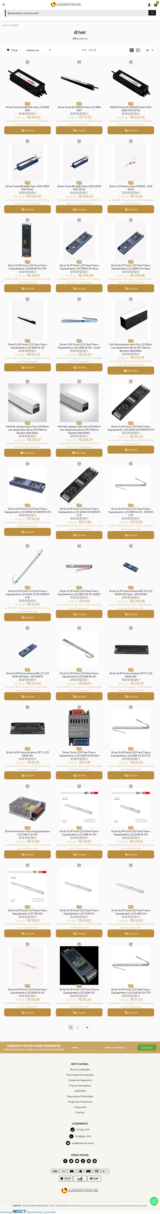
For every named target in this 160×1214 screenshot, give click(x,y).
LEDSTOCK (80, 1091)
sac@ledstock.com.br (80, 1143)
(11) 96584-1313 (80, 1137)
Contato (80, 1112)
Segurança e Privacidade (80, 1096)
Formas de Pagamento (80, 1080)
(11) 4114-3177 (80, 1130)
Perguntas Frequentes (80, 1102)
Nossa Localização (80, 1069)
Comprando (80, 1107)
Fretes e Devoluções (80, 1085)
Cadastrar (147, 1047)
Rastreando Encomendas (80, 1075)
